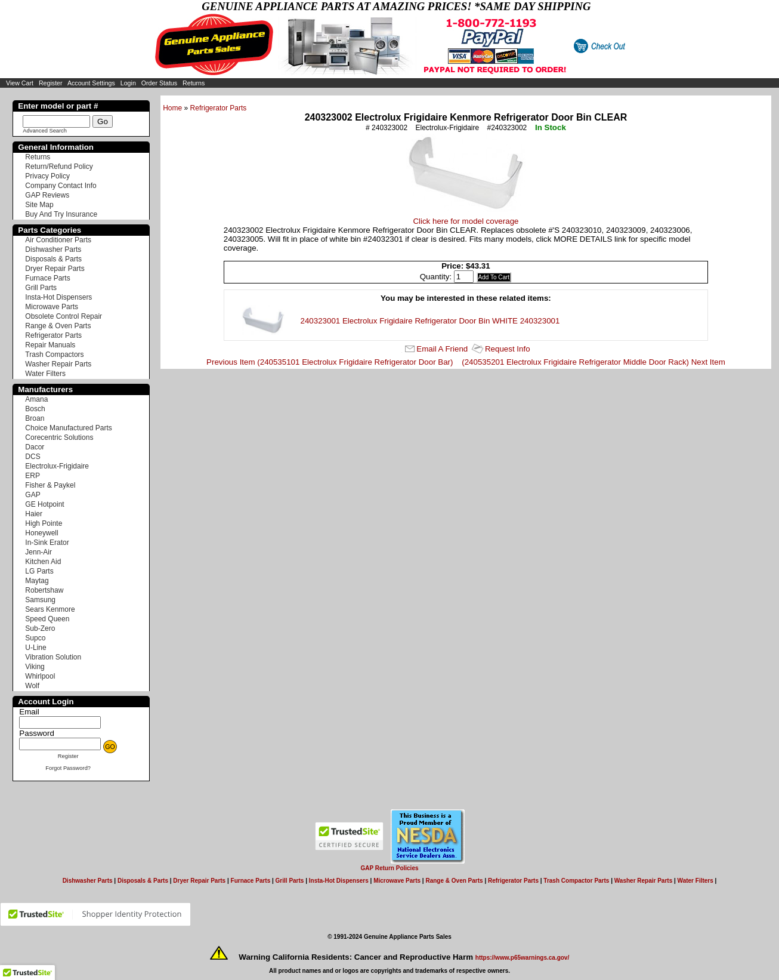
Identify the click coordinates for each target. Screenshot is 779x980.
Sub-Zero (40, 628)
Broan (34, 418)
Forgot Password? (68, 768)
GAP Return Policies (389, 868)
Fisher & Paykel (50, 485)
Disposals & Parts (53, 259)
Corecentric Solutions (59, 437)
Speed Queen (47, 619)
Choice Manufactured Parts (68, 428)
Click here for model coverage (465, 221)
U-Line (35, 647)
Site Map (39, 205)
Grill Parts (41, 287)
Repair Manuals (50, 345)
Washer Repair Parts (58, 364)
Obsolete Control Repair (63, 316)
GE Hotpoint (44, 504)
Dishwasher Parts (53, 249)
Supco (35, 638)
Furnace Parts (47, 278)
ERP (32, 475)
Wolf (32, 686)
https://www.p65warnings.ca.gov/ (522, 957)
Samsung (40, 600)
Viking (34, 666)
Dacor (34, 447)
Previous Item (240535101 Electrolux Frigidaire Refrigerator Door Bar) (329, 362)
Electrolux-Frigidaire (57, 466)
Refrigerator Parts (218, 108)
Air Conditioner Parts (58, 240)
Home (172, 108)
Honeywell (41, 533)
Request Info (507, 348)
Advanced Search (45, 131)
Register (51, 83)
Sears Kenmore (50, 609)
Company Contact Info (60, 185)
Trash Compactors (54, 354)
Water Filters (45, 373)
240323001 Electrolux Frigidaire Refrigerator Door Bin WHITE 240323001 (430, 320)
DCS (32, 456)
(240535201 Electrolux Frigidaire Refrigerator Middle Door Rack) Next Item (593, 362)
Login (128, 83)
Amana (36, 399)
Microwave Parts (51, 307)
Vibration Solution (53, 657)
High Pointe (43, 523)
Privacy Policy (47, 176)
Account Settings (91, 83)
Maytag (36, 581)
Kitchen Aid (43, 561)
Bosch (35, 409)
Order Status (159, 83)
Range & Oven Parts (58, 326)
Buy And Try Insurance (61, 214)
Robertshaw (44, 590)
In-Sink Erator (47, 542)
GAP (32, 495)
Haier (33, 514)
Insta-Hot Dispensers (58, 297)
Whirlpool (40, 676)
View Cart (19, 83)
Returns (194, 83)
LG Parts (39, 571)
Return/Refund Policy (58, 166)
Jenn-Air (38, 552)
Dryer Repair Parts (54, 268)
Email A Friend (442, 348)
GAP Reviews (47, 195)
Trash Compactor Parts (576, 880)
